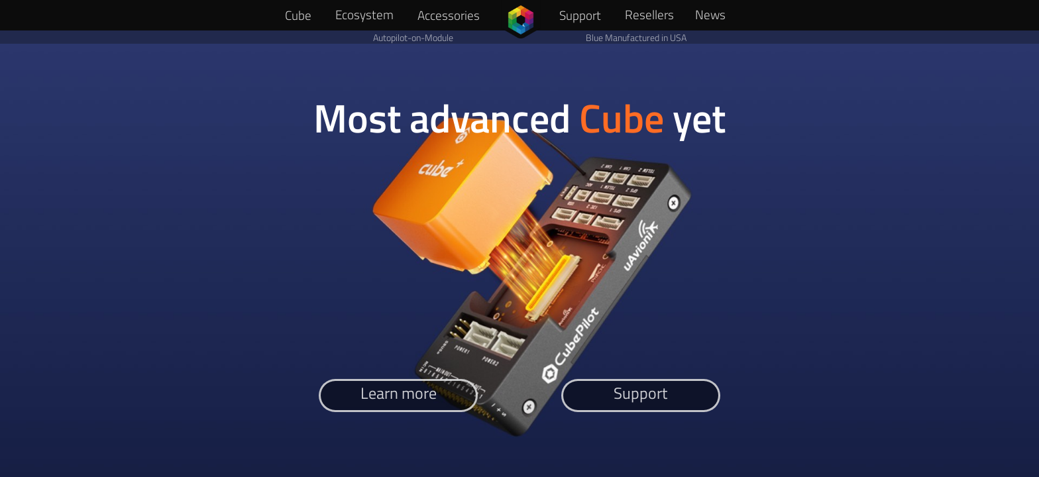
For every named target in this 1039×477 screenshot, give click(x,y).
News (710, 14)
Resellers (649, 14)
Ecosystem (364, 14)
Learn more (398, 393)
